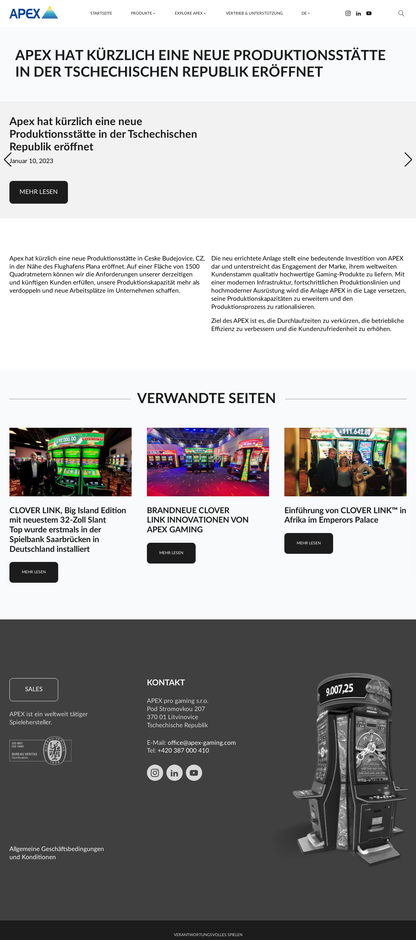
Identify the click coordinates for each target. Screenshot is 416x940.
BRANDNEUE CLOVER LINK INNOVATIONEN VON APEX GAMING (198, 520)
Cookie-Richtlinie (208, 902)
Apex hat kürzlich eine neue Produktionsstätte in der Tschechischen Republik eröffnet (103, 134)
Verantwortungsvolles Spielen (208, 873)
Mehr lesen (39, 192)
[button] (143, 13)
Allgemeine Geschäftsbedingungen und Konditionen (56, 791)
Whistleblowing (208, 893)
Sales (34, 690)
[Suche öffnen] (401, 13)
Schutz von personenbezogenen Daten (208, 883)
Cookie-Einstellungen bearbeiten (208, 928)
